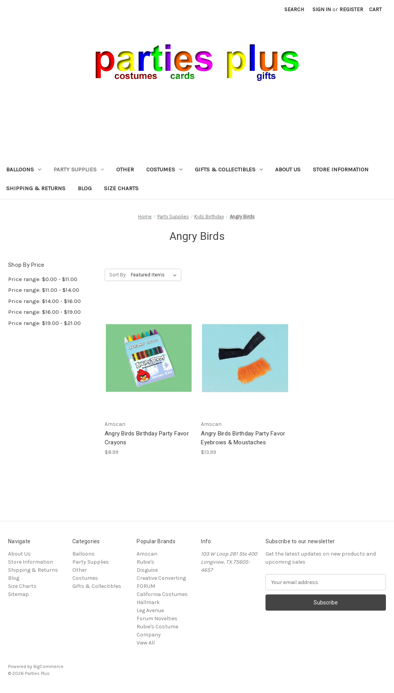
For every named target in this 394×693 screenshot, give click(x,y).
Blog (85, 188)
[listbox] (155, 275)
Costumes (164, 169)
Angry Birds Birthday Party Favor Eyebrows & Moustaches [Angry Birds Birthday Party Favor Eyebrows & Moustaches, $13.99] (243, 438)
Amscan (147, 554)
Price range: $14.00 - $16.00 (44, 301)
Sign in (321, 9)
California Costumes (162, 594)
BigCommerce (48, 666)
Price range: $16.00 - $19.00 (44, 311)
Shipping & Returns (35, 188)
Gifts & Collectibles (229, 169)
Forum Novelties (157, 618)
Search (294, 9)
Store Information (341, 169)
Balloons (23, 169)
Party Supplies (78, 169)
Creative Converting (161, 578)
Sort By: (118, 275)
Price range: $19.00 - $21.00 (44, 323)
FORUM (146, 586)
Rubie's (145, 562)
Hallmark (148, 602)
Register (351, 9)
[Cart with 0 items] (375, 9)
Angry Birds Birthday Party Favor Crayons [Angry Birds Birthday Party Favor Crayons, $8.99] (147, 438)
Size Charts (121, 188)
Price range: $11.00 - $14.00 (43, 289)
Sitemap (18, 594)
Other (125, 169)
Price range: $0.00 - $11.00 (42, 279)
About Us (288, 169)
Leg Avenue (150, 610)
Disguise (147, 570)
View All (146, 642)
